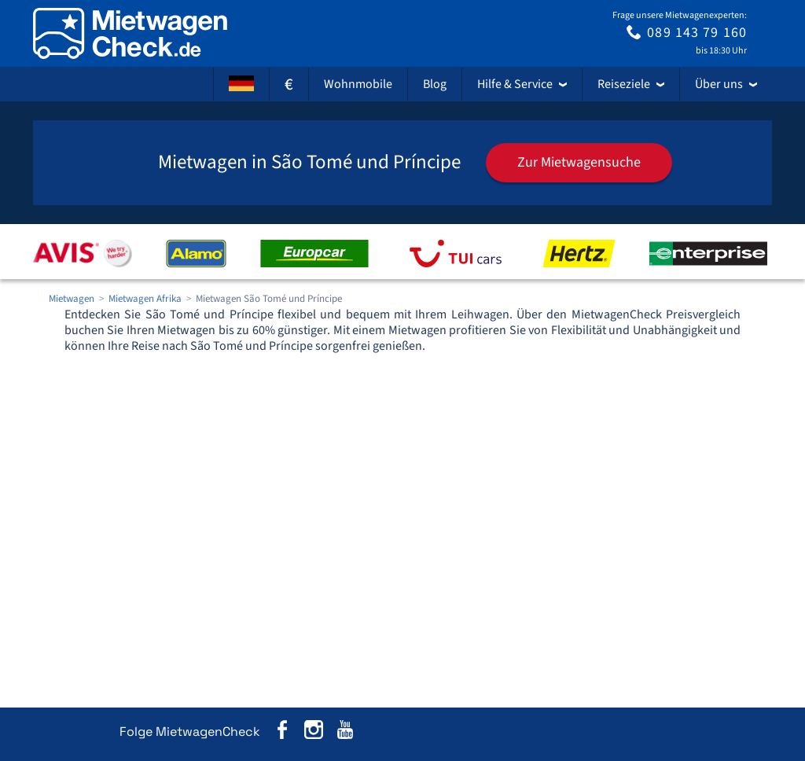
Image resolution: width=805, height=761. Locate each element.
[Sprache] (241, 84)
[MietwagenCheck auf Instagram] (313, 732)
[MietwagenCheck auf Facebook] (282, 732)
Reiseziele (630, 84)
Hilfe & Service (522, 84)
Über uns (726, 84)
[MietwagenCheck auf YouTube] (345, 732)
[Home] (130, 33)
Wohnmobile (358, 84)
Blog (435, 84)
